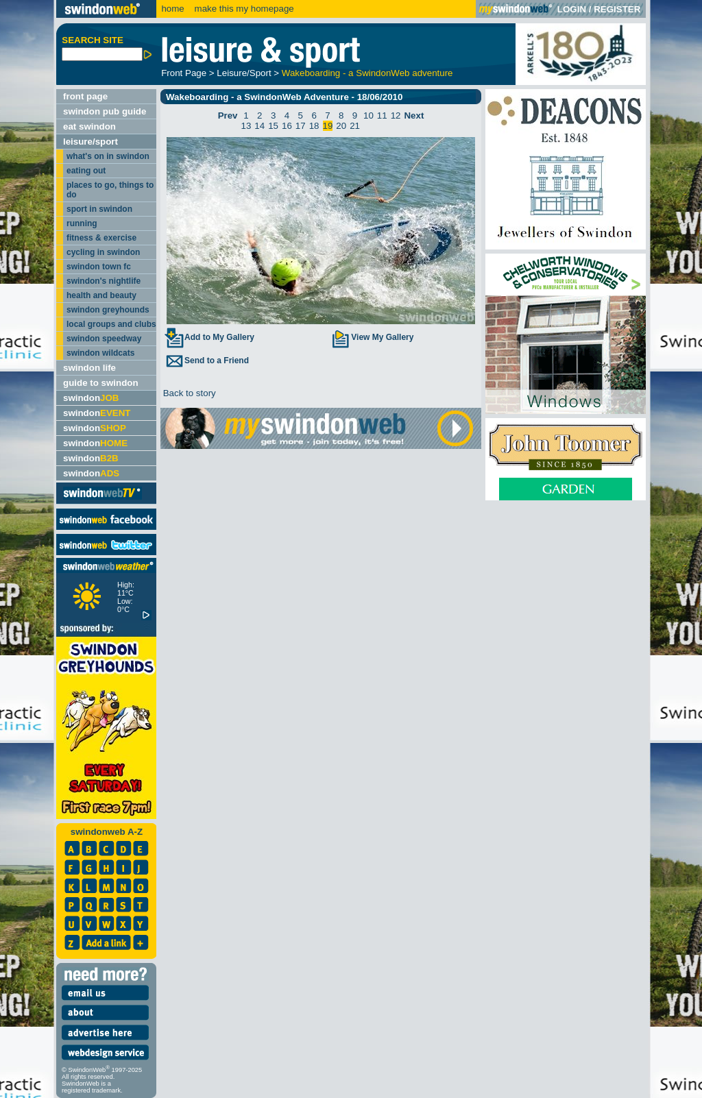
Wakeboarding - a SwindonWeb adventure (367, 73)
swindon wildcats (100, 353)
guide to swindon (100, 383)
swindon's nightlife (103, 281)
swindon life (89, 368)
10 (368, 115)
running (81, 223)
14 (259, 126)
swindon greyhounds (107, 310)
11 (382, 115)
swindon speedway (103, 338)
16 (287, 126)
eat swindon (89, 126)
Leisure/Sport (244, 73)
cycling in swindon (103, 252)
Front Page (183, 73)
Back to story (188, 393)
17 (300, 126)
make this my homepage (243, 8)
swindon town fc (98, 266)
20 (341, 126)
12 (396, 115)
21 (355, 126)
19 (328, 126)
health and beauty (101, 295)
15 (273, 126)
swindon (91, 398)
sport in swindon (99, 209)
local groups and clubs (111, 324)
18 (314, 126)
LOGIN (571, 9)
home (172, 8)
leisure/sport (90, 141)
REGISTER (617, 9)
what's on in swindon (107, 156)
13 (246, 126)
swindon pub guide (104, 111)
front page (85, 96)
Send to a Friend (206, 360)
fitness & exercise (101, 238)
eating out (86, 170)
